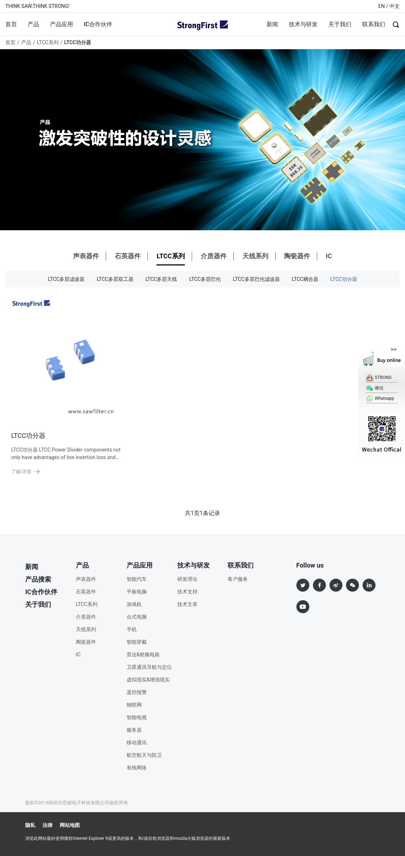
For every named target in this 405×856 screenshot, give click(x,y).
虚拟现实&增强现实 (148, 680)
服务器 (134, 730)
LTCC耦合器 (305, 279)
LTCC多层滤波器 (66, 279)
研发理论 (187, 579)
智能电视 (137, 717)
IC (329, 256)
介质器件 (214, 256)
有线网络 (137, 768)
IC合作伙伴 (98, 24)
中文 (395, 6)
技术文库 (187, 604)
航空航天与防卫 (144, 755)
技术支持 (187, 591)
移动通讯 (137, 742)
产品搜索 (38, 579)
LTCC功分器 (344, 279)
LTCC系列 (48, 42)
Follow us (310, 565)
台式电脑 (137, 617)
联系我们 (373, 24)
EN (381, 6)
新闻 (272, 24)
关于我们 (339, 24)
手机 (132, 629)
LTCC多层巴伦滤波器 (256, 279)
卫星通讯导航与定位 (149, 667)
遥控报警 (137, 692)
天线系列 (255, 256)
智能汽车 (137, 579)
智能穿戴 (137, 642)
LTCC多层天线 (161, 279)
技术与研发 (303, 24)
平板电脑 (137, 591)
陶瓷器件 (297, 256)
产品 (33, 24)
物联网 (134, 705)
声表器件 (86, 256)
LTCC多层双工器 (115, 279)
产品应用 (61, 24)
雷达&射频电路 (143, 654)
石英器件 (128, 256)
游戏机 (134, 604)
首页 (11, 24)
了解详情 (25, 472)
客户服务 (238, 579)
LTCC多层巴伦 (205, 279)
